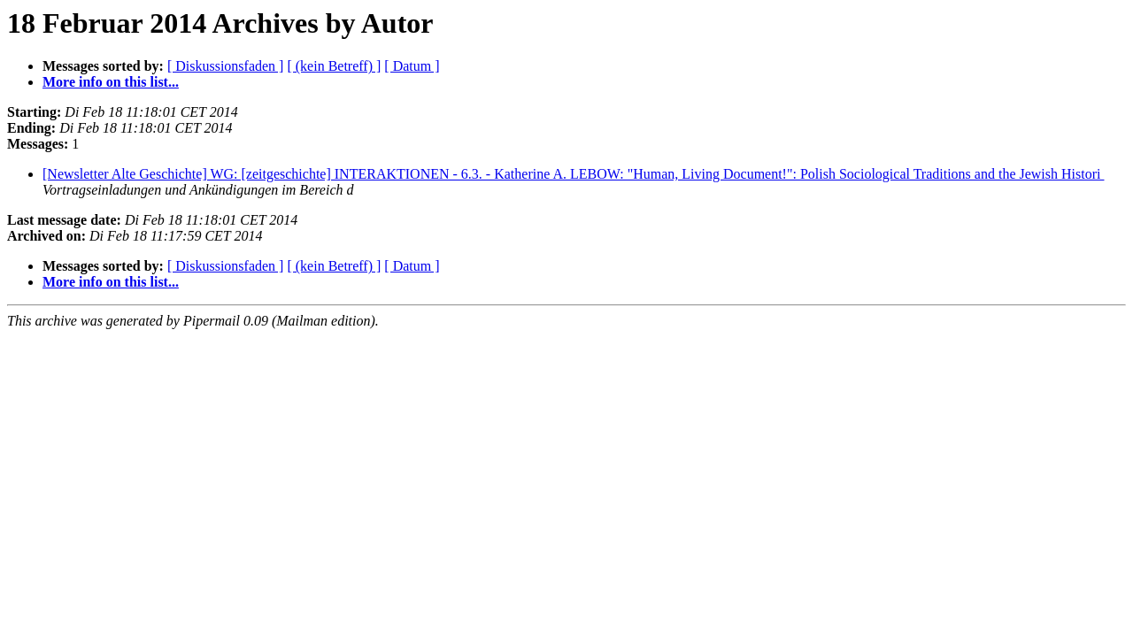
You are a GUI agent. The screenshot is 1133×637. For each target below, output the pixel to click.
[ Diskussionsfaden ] (225, 65)
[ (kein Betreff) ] (334, 65)
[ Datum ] (411, 65)
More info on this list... (110, 81)
